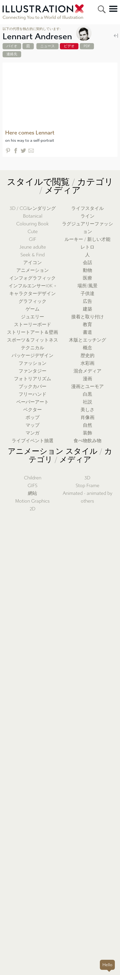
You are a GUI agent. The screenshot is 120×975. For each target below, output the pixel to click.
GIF (32, 239)
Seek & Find (32, 255)
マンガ (32, 433)
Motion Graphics (32, 501)
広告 (87, 301)
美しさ (87, 410)
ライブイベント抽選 (32, 440)
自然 (87, 425)
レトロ (87, 247)
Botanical (32, 216)
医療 (87, 278)
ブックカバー (32, 386)
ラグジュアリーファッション (87, 227)
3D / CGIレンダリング (33, 208)
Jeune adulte (32, 247)
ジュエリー (32, 317)
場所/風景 (87, 286)
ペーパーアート (32, 402)
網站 (32, 493)
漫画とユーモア (87, 386)
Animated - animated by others (87, 497)
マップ (32, 425)
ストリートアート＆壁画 (32, 332)
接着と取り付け (87, 317)
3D (87, 478)
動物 (87, 270)
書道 (87, 332)
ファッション (32, 363)
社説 (87, 402)
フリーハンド (32, 394)
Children (32, 478)
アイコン (32, 262)
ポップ (32, 417)
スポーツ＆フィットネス (32, 340)
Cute (33, 231)
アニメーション (32, 270)
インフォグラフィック (32, 278)
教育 (87, 324)
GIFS (32, 485)
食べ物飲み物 (87, 440)
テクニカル (32, 348)
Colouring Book (32, 224)
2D (32, 509)
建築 (87, 309)
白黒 (87, 394)
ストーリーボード (32, 324)
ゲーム (32, 309)
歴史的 (87, 355)
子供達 (87, 293)
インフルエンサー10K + (33, 286)
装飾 (87, 433)
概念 (87, 348)
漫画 (87, 379)
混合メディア (87, 371)
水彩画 (87, 363)
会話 (87, 262)
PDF (87, 46)
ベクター (32, 410)
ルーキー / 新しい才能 (87, 239)
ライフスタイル (87, 208)
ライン (87, 216)
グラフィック (32, 301)
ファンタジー (32, 371)
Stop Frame (87, 485)
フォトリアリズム (32, 379)
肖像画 (87, 417)
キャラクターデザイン (32, 293)
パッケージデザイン (32, 355)
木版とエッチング (87, 340)
